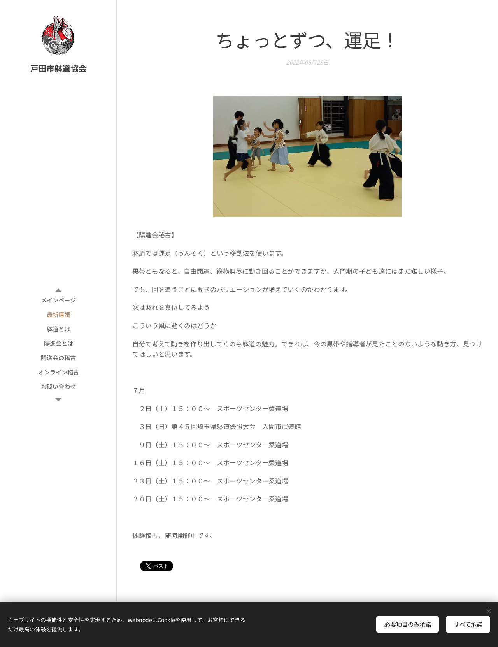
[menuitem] (58, 299)
